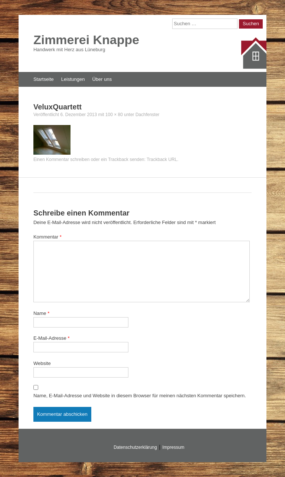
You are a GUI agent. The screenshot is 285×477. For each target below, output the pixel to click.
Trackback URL (162, 159)
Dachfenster (147, 114)
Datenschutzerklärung (135, 447)
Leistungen (73, 79)
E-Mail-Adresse (51, 338)
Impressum (173, 447)
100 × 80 (114, 114)
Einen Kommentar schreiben (61, 159)
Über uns (102, 79)
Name (41, 313)
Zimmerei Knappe (86, 39)
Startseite (43, 79)
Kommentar (47, 237)
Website (42, 363)
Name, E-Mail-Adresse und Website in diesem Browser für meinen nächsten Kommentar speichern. (139, 395)
